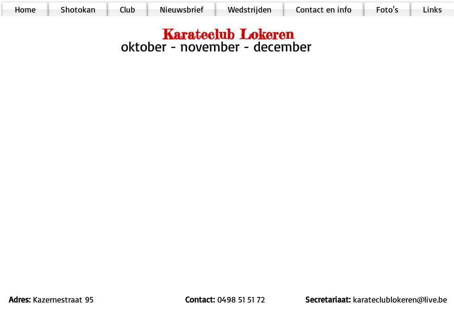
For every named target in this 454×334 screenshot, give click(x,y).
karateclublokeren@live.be (400, 299)
